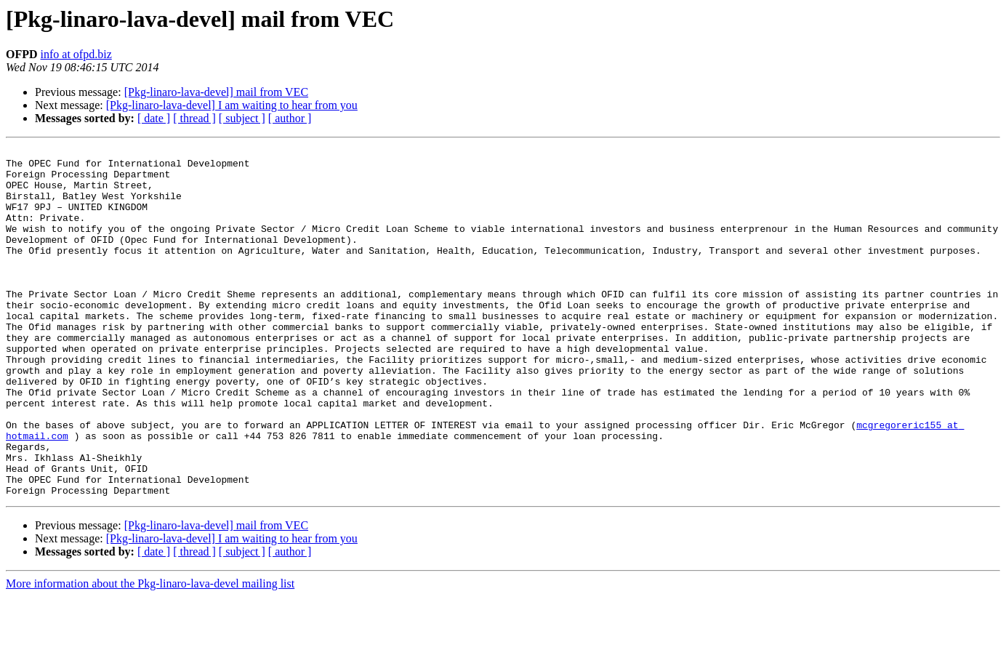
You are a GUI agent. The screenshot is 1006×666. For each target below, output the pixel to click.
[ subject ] (242, 118)
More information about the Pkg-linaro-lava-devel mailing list (150, 653)
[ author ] (290, 118)
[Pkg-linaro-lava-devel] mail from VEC (216, 92)
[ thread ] (194, 118)
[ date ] (153, 118)
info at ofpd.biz (76, 54)
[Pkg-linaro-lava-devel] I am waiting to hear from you (232, 105)
